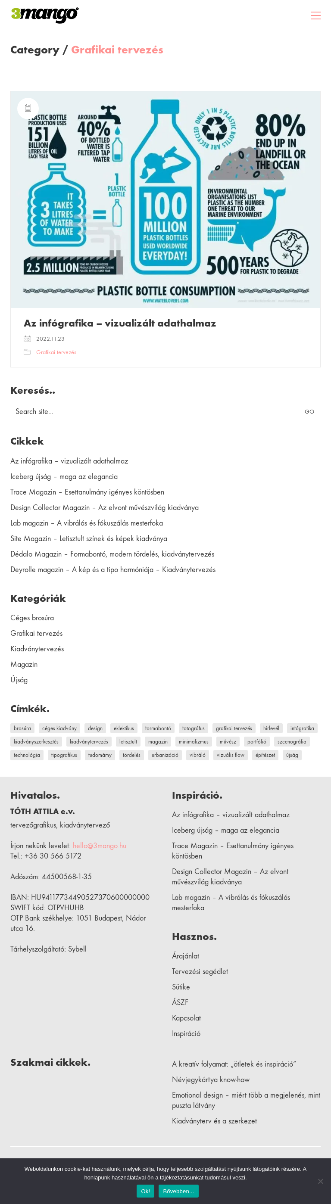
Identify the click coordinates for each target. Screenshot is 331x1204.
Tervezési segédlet (200, 971)
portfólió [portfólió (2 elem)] (256, 741)
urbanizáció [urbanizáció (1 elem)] (165, 755)
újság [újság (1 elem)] (292, 755)
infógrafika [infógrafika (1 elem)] (302, 728)
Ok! (145, 1191)
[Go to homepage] (45, 15)
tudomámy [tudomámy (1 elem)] (100, 755)
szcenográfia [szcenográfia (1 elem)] (292, 741)
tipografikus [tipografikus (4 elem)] (64, 755)
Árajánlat (185, 956)
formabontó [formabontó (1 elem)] (158, 728)
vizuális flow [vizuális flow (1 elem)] (230, 755)
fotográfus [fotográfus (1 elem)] (193, 728)
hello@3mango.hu (99, 845)
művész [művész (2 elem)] (228, 741)
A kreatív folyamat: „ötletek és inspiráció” (234, 1064)
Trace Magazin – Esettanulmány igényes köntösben (87, 492)
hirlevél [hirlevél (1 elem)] (271, 728)
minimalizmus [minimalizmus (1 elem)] (194, 741)
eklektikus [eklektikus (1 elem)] (124, 728)
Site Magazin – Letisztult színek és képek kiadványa (88, 538)
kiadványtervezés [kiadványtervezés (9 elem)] (89, 741)
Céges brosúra (32, 617)
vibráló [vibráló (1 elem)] (198, 755)
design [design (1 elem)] (95, 728)
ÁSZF (180, 1002)
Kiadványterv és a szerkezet (214, 1121)
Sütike (181, 987)
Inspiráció (186, 1033)
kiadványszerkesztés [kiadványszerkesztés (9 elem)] (36, 741)
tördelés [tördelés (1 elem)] (132, 755)
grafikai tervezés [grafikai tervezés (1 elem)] (234, 728)
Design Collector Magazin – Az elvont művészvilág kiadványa (104, 507)
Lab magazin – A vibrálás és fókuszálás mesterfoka (86, 523)
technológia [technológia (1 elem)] (27, 755)
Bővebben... (178, 1191)
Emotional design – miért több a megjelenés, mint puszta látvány (246, 1100)
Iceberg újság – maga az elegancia (64, 476)
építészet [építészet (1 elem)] (265, 755)
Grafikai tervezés (117, 50)
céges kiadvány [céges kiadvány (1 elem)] (59, 728)
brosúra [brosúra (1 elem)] (22, 728)
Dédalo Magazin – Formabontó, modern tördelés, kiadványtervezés (112, 554)
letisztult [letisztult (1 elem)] (128, 741)
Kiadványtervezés (37, 648)
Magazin (23, 664)
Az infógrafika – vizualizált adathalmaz (120, 323)
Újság (19, 679)
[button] (316, 15)
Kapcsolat (186, 1018)
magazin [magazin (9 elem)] (158, 741)
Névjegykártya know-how (211, 1079)
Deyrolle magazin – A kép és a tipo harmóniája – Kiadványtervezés (112, 569)
